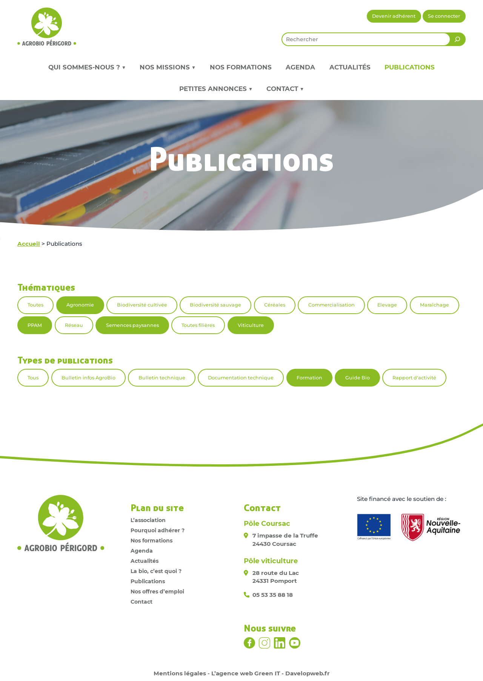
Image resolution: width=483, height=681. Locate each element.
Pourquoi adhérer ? (158, 530)
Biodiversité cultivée (142, 305)
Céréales (274, 305)
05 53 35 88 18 (272, 594)
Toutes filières (198, 325)
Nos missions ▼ (167, 67)
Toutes (35, 305)
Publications (410, 67)
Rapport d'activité (414, 378)
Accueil (28, 243)
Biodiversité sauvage (215, 305)
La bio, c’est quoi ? (156, 571)
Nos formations (241, 67)
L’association (148, 520)
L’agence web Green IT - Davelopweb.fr (270, 673)
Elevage (387, 305)
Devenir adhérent (393, 16)
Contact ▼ (285, 88)
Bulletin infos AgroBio (88, 378)
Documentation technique (241, 378)
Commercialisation (331, 305)
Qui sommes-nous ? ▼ (87, 67)
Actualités (350, 67)
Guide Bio (357, 378)
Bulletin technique (161, 378)
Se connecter (444, 16)
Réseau (74, 325)
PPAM (35, 325)
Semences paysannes (132, 325)
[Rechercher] (457, 39)
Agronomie (80, 305)
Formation (309, 378)
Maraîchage (434, 305)
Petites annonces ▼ (215, 88)
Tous (33, 378)
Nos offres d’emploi (157, 591)
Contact (141, 601)
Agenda (300, 67)
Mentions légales (180, 673)
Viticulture (251, 325)
